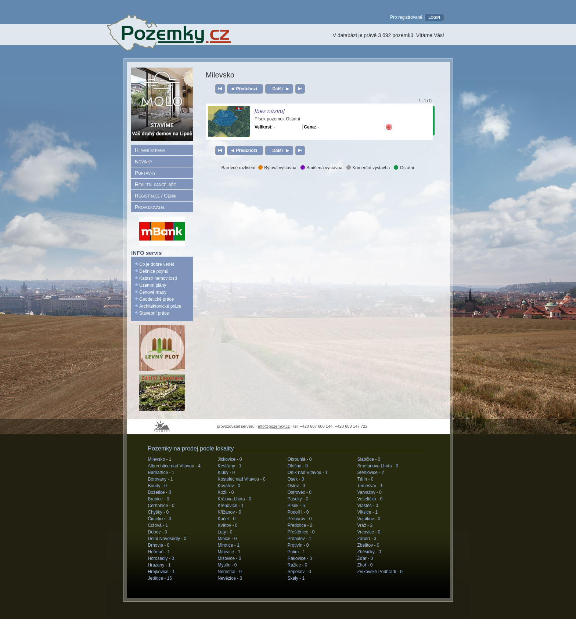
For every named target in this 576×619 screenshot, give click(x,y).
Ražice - (297, 565)
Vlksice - (367, 512)
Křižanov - (229, 512)
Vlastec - (367, 505)
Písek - (296, 505)
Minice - (227, 538)
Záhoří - (367, 538)
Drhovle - (159, 545)
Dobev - (157, 532)
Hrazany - (159, 565)
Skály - (296, 578)
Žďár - (365, 558)
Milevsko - (160, 459)
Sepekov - (299, 571)
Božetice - (159, 492)
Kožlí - (226, 492)
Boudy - (157, 485)
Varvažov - (369, 492)
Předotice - (300, 525)
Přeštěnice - (301, 532)
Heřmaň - (159, 551)
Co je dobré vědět (156, 264)
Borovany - (160, 479)
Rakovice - (300, 558)
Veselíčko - (370, 499)
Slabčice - (369, 459)
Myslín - (227, 565)
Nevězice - (230, 578)
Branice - (158, 499)
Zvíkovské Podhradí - (380, 571)
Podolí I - (298, 512)
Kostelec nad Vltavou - (242, 479)
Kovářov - (229, 485)
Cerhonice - (161, 505)
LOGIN (434, 17)
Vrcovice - (369, 532)
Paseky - (298, 499)
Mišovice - (229, 558)
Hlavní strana (150, 150)
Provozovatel (150, 207)
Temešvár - (370, 485)
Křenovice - (231, 505)
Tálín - (365, 479)
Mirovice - (229, 551)
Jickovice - (230, 459)
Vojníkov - (369, 518)
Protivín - (298, 545)
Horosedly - (161, 558)
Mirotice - (229, 545)
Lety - (225, 532)
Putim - (296, 551)
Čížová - (158, 525)
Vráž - (365, 525)
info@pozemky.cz (274, 426)
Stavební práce (154, 313)
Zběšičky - (369, 551)
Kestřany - (230, 465)
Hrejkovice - (161, 571)
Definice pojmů (153, 271)
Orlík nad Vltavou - (308, 472)
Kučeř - (227, 518)
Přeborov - (300, 518)
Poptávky (145, 173)
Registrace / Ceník (155, 196)
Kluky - (226, 472)
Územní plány (152, 285)
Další (277, 88)
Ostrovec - (300, 492)
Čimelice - (159, 518)
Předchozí (246, 88)
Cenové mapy (152, 292)
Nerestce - (230, 571)
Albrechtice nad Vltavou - (174, 465)
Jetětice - (160, 578)
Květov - (228, 525)
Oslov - (296, 485)
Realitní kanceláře (155, 184)
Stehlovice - (370, 472)
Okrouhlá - (300, 459)
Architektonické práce (160, 306)
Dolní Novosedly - (167, 538)
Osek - (296, 479)
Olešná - (298, 465)
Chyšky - (158, 512)
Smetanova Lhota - (377, 465)
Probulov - (300, 538)
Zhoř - (365, 565)
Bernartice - (161, 472)
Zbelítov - (368, 545)
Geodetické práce (156, 299)
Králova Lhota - (234, 499)
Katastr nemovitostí (158, 278)
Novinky (143, 161)
